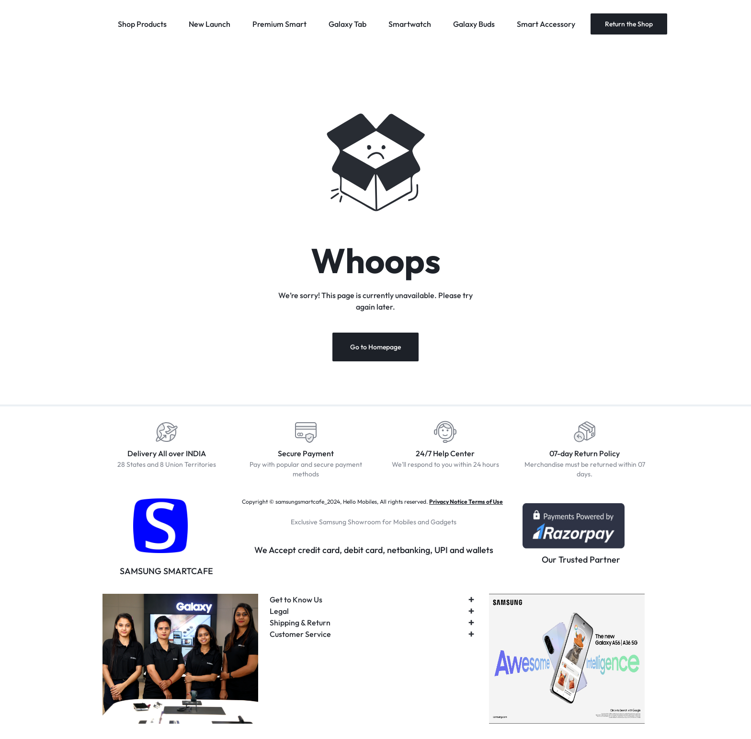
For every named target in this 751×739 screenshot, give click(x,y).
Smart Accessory (546, 24)
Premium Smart (279, 24)
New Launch (209, 24)
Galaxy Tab (347, 24)
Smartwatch (409, 24)
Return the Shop (629, 24)
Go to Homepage (375, 347)
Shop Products (142, 24)
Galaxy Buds (474, 24)
